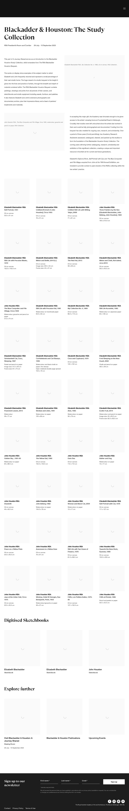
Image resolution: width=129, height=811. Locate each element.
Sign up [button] (114, 782)
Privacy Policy (18, 808)
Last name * (65, 781)
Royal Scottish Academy (16, 8)
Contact (7, 808)
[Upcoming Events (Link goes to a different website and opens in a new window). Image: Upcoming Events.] (107, 725)
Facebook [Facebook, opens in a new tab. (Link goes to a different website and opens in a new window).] (109, 801)
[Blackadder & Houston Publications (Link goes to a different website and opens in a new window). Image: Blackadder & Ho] (64, 725)
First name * (45, 781)
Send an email (118, 801)
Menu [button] (124, 8)
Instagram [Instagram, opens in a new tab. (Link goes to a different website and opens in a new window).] (114, 801)
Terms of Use (30, 808)
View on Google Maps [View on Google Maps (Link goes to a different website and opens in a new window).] (123, 801)
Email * (84, 781)
